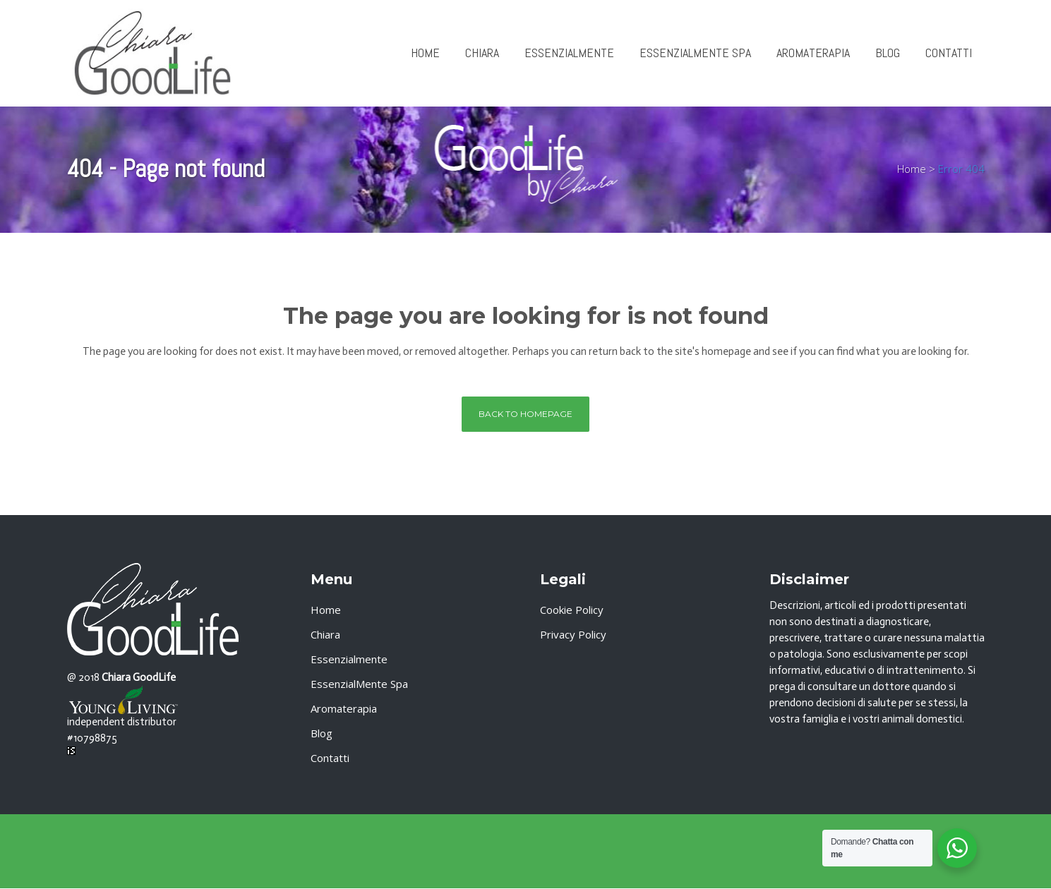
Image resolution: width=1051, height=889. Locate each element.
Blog (321, 733)
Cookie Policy (571, 610)
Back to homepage (525, 414)
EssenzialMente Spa (359, 684)
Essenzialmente (349, 659)
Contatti (330, 758)
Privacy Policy (573, 634)
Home (911, 169)
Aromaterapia (344, 708)
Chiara (325, 634)
